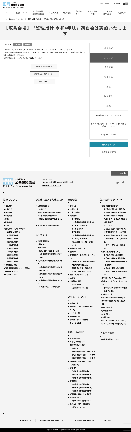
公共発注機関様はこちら (111, 252)
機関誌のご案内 (75, 281)
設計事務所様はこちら (110, 206)
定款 (7, 219)
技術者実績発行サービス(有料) (115, 232)
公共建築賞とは (43, 206)
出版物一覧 (74, 209)
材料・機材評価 (76, 332)
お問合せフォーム (78, 407)
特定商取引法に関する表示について (53, 420)
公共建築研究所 (11, 265)
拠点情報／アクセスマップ (15, 229)
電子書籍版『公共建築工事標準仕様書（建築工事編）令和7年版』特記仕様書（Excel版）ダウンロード (83, 238)
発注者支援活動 (43, 241)
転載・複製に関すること (79, 275)
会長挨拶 (8, 206)
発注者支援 (41, 235)
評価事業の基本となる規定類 (80, 394)
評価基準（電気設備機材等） (82, 388)
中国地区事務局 (12, 252)
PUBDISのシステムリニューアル (114, 278)
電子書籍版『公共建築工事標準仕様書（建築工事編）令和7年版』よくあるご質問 (83, 224)
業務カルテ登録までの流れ (114, 216)
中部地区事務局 (12, 245)
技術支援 (42, 247)
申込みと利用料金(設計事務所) (115, 212)
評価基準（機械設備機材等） (82, 391)
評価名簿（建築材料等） (81, 371)
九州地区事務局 (12, 258)
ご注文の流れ (75, 212)
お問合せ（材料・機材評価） (80, 404)
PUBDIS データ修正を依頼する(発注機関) (115, 263)
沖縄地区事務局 (12, 261)
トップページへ (44, 81)
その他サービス (75, 397)
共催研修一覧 (75, 316)
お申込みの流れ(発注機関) (113, 255)
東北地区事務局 (12, 235)
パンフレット (107, 314)
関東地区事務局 (12, 239)
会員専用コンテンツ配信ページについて (82, 308)
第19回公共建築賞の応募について (50, 220)
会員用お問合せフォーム (111, 339)
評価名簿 (73, 368)
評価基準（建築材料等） (81, 384)
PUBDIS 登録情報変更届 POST (115, 235)
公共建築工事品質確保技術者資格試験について (50, 268)
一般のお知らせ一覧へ (44, 66)
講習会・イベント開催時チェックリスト (79, 321)
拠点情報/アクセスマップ (51, 185)
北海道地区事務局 (13, 232)
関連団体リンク (25, 420)
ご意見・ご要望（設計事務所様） (114, 246)
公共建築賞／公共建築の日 (49, 200)
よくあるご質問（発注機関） (114, 268)
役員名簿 (8, 216)
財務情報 (8, 222)
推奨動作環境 (107, 307)
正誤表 (72, 278)
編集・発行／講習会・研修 (49, 251)
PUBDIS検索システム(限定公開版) (115, 240)
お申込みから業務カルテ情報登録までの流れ (115, 289)
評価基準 (73, 381)
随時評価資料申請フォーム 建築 (83, 351)
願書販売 (73, 252)
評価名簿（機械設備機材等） (82, 378)
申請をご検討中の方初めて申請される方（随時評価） (77, 345)
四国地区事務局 (12, 255)
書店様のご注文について (79, 248)
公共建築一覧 (76, 284)
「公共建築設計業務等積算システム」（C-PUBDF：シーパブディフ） (50, 283)
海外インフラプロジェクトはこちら (114, 282)
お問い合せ (106, 317)
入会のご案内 (107, 333)
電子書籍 (73, 216)
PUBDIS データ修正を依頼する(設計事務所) (115, 220)
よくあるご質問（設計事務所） (115, 229)
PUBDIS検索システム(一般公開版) (113, 302)
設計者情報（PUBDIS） (112, 200)
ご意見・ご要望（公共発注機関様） (115, 273)
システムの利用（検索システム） (114, 324)
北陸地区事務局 (12, 242)
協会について (10, 200)
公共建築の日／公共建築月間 (48, 225)
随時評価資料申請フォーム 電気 (83, 358)
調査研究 (42, 244)
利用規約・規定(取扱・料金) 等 (113, 298)
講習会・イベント (77, 297)
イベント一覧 (75, 313)
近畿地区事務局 (12, 248)
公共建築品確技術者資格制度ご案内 (50, 262)
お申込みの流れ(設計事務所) (114, 209)
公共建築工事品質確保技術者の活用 (50, 255)
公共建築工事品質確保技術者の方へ (50, 275)
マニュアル (108, 225)
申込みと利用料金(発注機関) (114, 258)
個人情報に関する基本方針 (84, 420)
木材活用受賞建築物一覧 (48, 216)
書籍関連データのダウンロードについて (82, 256)
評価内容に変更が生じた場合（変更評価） (80, 363)
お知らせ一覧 (75, 338)
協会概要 (8, 212)
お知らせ (8, 209)
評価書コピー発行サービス (81, 401)
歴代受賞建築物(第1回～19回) (50, 212)
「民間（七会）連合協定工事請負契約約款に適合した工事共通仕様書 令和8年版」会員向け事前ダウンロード (83, 266)
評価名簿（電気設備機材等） (82, 374)
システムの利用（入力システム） (114, 320)
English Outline (11, 275)
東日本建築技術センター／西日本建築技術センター (17, 269)
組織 (7, 225)
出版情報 (72, 200)
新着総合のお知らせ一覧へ (44, 74)
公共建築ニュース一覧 (80, 288)
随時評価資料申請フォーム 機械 (83, 355)
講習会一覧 (74, 303)
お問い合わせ (104, 3)
